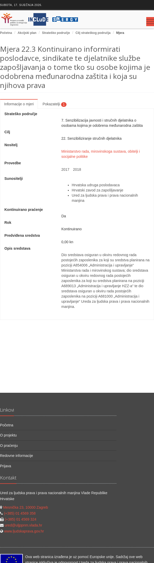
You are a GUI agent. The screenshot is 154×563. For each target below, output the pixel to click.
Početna (6, 33)
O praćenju (9, 445)
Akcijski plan (27, 33)
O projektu (8, 435)
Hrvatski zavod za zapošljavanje (97, 190)
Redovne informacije (16, 456)
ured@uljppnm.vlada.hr (23, 525)
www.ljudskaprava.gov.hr (24, 531)
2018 (77, 169)
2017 (65, 169)
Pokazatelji (54, 104)
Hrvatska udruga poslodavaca (96, 185)
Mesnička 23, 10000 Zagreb (25, 507)
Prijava (5, 466)
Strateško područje (56, 33)
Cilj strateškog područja (93, 33)
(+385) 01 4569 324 (20, 519)
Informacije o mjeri (19, 104)
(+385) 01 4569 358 (20, 513)
